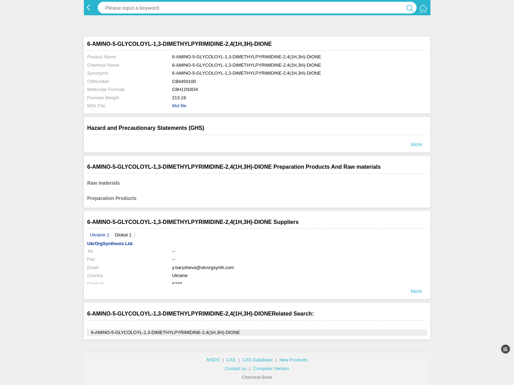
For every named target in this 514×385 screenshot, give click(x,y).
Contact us (235, 368)
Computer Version (271, 368)
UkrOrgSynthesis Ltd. (110, 243)
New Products (293, 359)
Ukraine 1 (100, 234)
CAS (231, 359)
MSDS (213, 359)
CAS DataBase (257, 359)
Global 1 (123, 234)
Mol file (179, 105)
